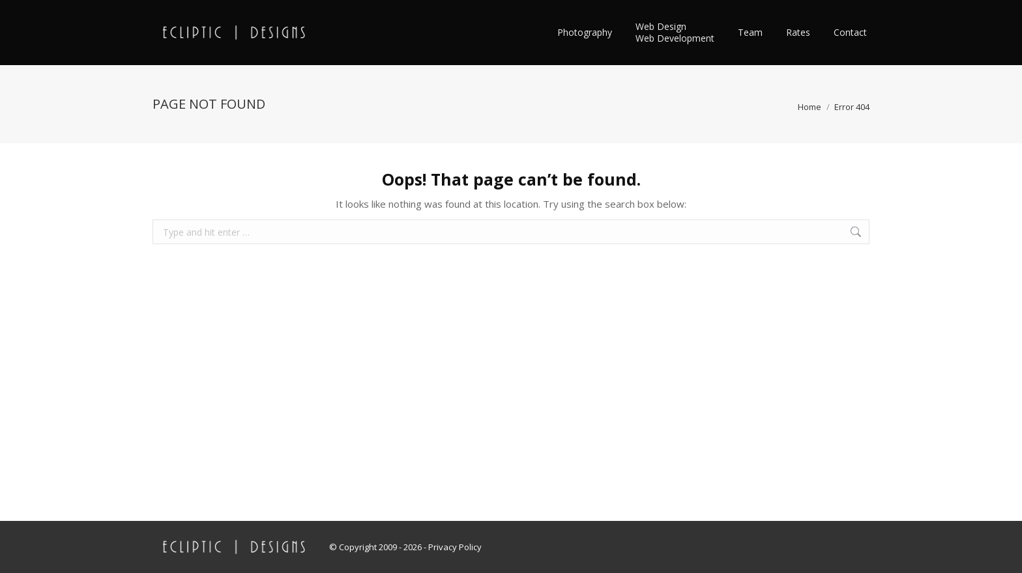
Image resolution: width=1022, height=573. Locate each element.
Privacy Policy (455, 547)
